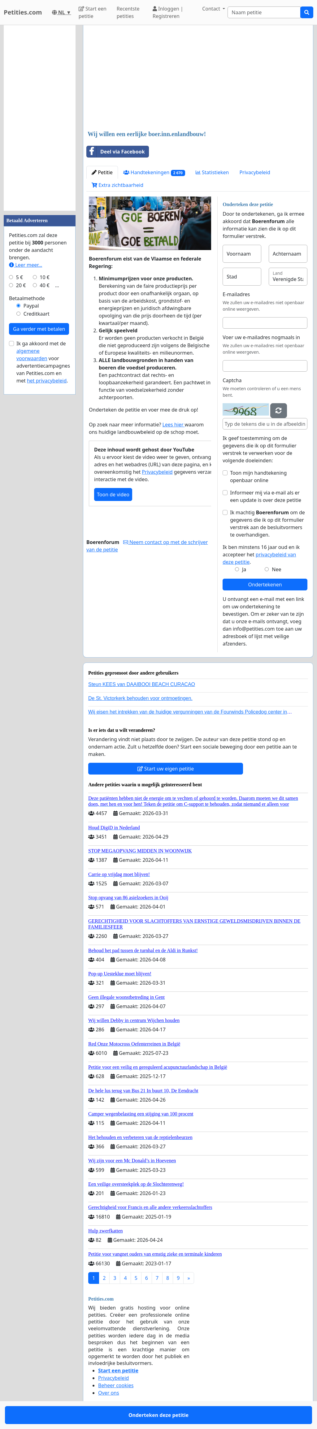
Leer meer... (25, 264)
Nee (276, 569)
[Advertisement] (198, 78)
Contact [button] (211, 8)
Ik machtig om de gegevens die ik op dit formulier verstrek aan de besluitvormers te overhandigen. (267, 523)
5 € (19, 277)
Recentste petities (128, 12)
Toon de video (113, 494)
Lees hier (174, 424)
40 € (45, 285)
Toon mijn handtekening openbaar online (258, 476)
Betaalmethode (27, 298)
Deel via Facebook (116, 151)
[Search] (264, 12)
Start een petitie (92, 12)
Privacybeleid (254, 172)
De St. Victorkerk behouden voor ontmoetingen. (140, 698)
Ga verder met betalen (39, 329)
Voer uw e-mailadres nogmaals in (261, 337)
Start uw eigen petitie (165, 768)
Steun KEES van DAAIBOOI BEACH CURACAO (141, 684)
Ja (244, 569)
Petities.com (23, 12)
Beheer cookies (116, 1385)
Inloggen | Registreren (168, 12)
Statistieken (212, 172)
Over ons (108, 1392)
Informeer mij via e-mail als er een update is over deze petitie (265, 496)
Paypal (31, 305)
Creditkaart (37, 313)
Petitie (102, 172)
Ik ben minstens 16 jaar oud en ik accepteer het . (261, 554)
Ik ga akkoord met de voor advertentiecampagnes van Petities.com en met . (43, 362)
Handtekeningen (154, 172)
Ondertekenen (265, 584)
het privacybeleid (47, 380)
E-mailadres (236, 294)
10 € (45, 277)
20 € (21, 285)
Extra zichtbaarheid (117, 185)
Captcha (232, 380)
